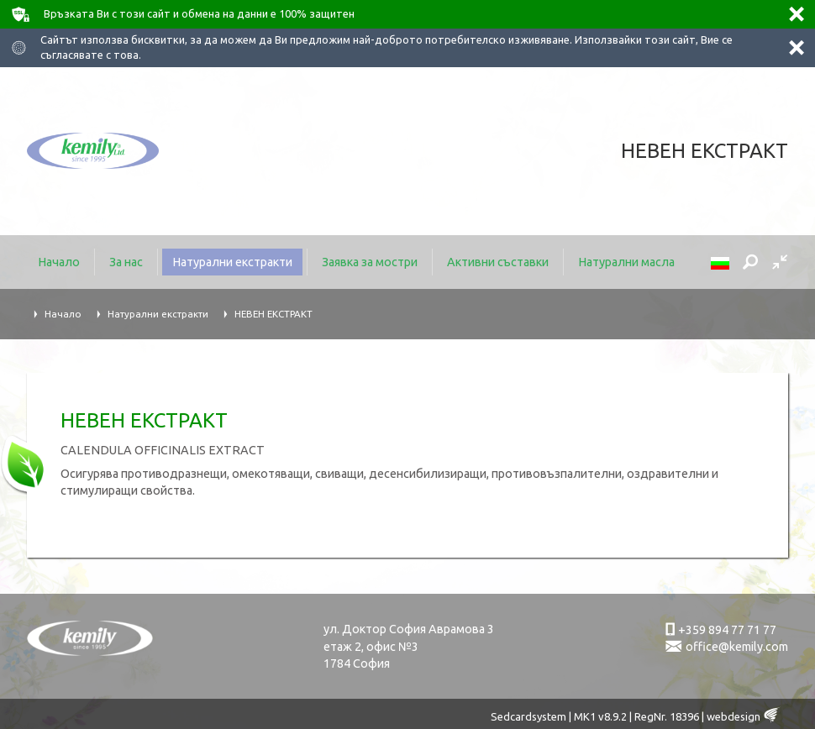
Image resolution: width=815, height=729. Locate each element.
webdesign (733, 716)
